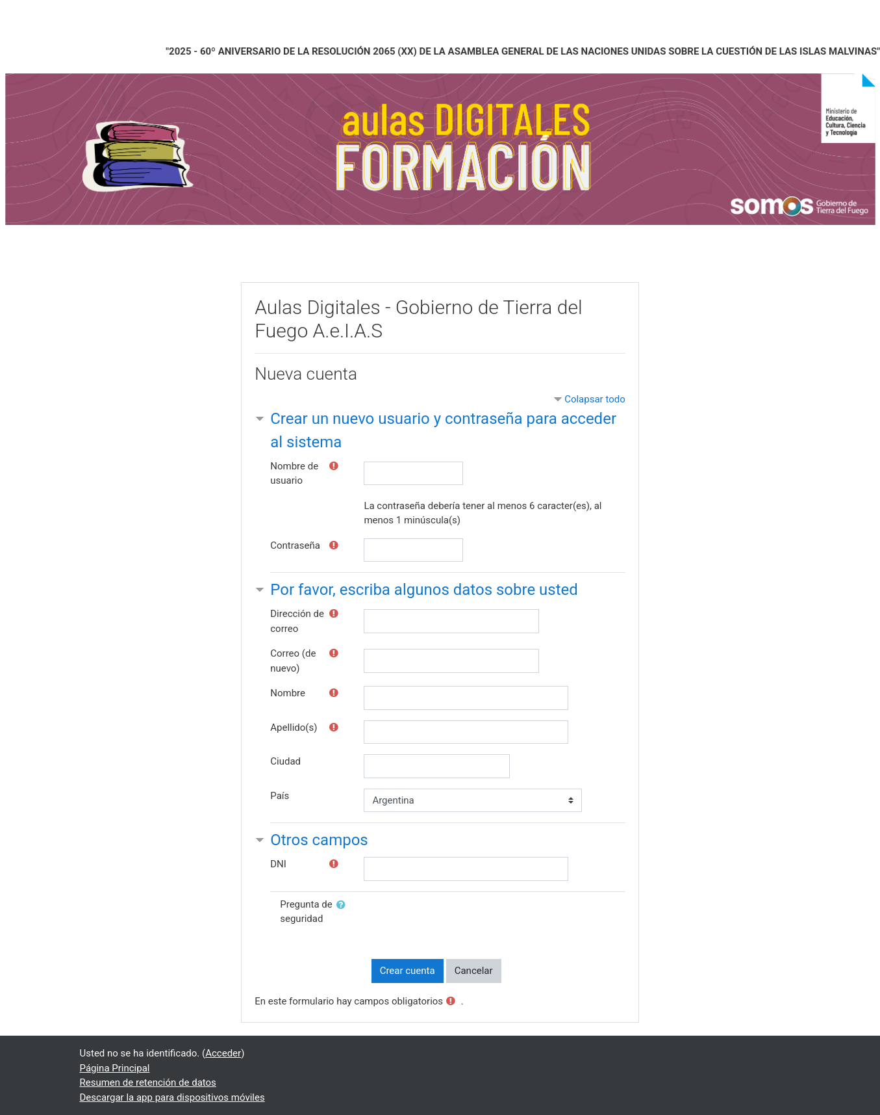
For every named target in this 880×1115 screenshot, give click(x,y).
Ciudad (285, 761)
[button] (343, 905)
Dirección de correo (297, 621)
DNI (278, 864)
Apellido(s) (293, 727)
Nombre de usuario (294, 473)
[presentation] (470, 922)
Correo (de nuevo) (293, 661)
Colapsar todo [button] (594, 399)
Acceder (223, 1053)
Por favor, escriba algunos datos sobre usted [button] (424, 590)
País (279, 796)
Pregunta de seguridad (306, 912)
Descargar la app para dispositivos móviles (172, 1097)
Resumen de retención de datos (148, 1082)
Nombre (287, 693)
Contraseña (295, 545)
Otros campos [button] (319, 840)
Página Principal (115, 1068)
